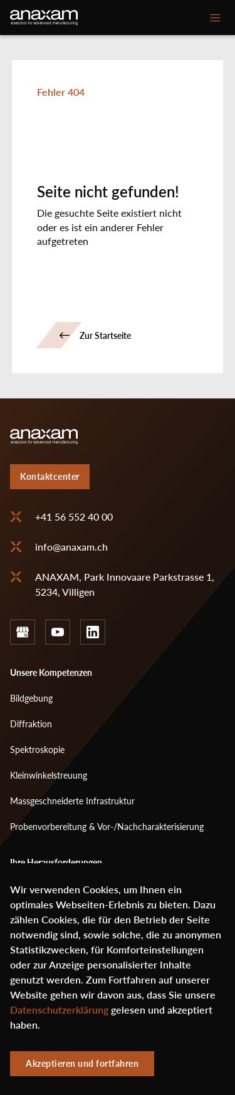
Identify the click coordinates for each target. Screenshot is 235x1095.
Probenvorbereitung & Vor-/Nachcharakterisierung (107, 827)
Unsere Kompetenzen (51, 672)
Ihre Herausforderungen (56, 862)
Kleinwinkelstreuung (48, 775)
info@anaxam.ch (71, 547)
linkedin (92, 632)
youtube (57, 632)
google (22, 632)
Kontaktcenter (50, 476)
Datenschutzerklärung (59, 1018)
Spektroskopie (37, 749)
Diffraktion (31, 724)
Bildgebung (31, 698)
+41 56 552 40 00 (74, 517)
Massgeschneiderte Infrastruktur (72, 801)
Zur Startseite (105, 335)
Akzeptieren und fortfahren (82, 1071)
